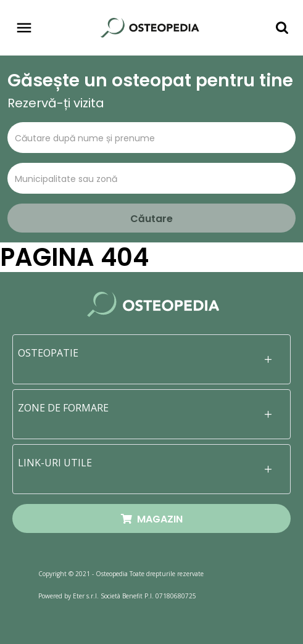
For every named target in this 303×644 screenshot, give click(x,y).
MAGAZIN (152, 519)
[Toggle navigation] (24, 27)
